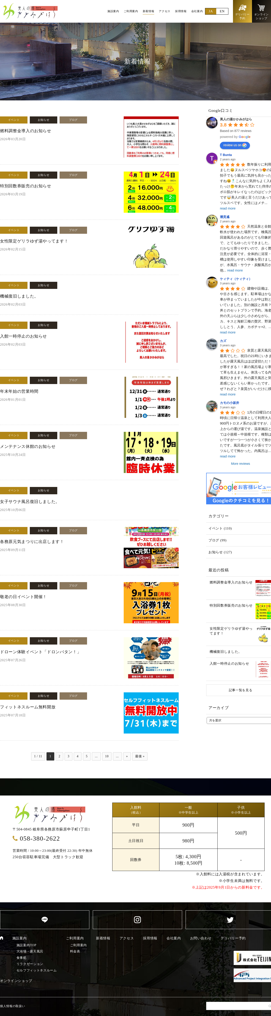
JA (211, 11)
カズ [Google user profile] (223, 341)
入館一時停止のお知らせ (23, 336)
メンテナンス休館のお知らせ (27, 446)
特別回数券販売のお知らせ (25, 186)
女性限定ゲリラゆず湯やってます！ (34, 241)
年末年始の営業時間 (19, 391)
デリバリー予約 (233, 938)
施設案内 (19, 938)
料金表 (75, 951)
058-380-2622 (40, 838)
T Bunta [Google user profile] (226, 155)
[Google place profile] (236, 119)
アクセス (127, 938)
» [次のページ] (127, 756)
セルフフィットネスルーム (36, 970)
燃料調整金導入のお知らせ (25, 131)
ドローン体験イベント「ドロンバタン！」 (40, 652)
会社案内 (174, 938)
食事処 (21, 958)
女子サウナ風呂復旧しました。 (30, 501)
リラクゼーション (29, 964)
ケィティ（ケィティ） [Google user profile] (236, 279)
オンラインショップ (16, 981)
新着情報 (103, 938)
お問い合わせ (201, 938)
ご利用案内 (75, 938)
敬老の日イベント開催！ (23, 596)
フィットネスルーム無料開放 (27, 707)
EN (222, 11)
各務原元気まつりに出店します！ (32, 541)
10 (107, 756)
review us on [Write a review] (234, 145)
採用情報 (150, 938)
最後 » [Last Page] (140, 756)
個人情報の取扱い (12, 1006)
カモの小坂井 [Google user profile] (229, 403)
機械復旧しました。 (19, 296)
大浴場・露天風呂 (29, 951)
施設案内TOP (26, 945)
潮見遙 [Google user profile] (225, 217)
